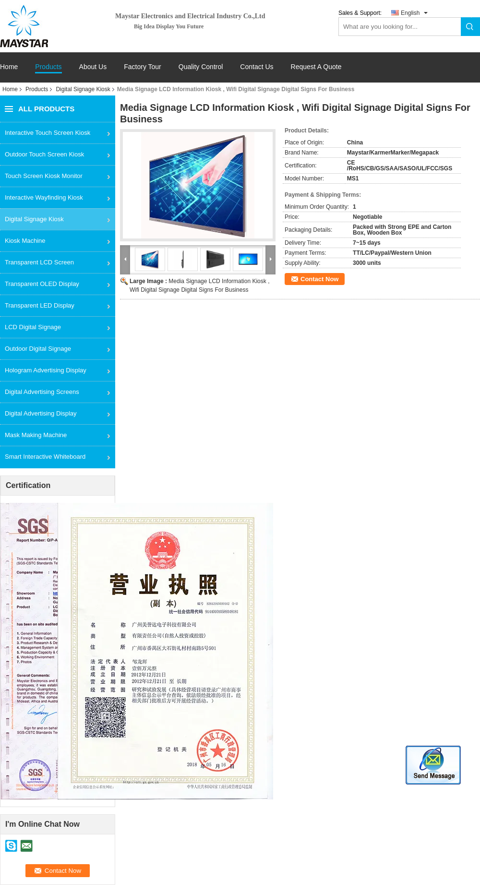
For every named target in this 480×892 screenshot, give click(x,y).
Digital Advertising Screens (42, 391)
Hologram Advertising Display (45, 370)
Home (9, 67)
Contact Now (319, 279)
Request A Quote (316, 67)
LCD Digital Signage (33, 327)
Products (48, 67)
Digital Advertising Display (41, 413)
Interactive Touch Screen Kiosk (47, 132)
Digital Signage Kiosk (83, 89)
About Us (93, 67)
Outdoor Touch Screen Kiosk (44, 154)
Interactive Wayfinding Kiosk (44, 197)
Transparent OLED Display (42, 283)
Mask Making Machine (36, 435)
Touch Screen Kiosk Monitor (44, 175)
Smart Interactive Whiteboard (45, 456)
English (410, 13)
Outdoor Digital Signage (38, 348)
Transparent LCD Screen (39, 262)
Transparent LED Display (39, 305)
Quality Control (201, 67)
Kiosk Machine (25, 240)
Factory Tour (142, 67)
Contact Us (256, 67)
